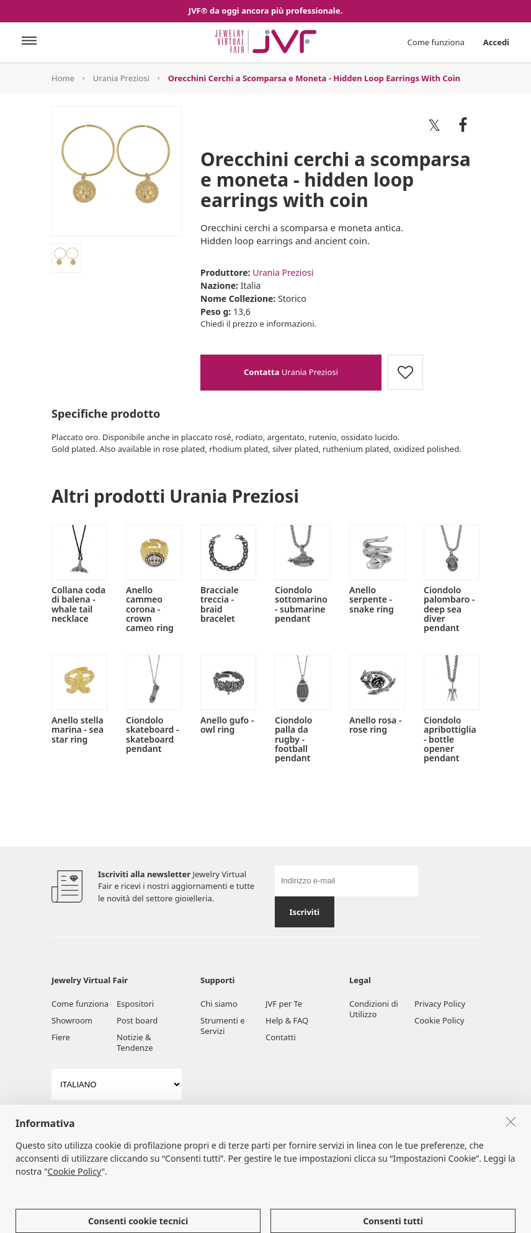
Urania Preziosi (121, 78)
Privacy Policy (439, 1003)
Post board (137, 1020)
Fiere (60, 1037)
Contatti (281, 1037)
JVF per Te (284, 1003)
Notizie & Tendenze (135, 1042)
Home (62, 78)
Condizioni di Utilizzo (373, 1009)
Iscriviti (304, 911)
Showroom (71, 1020)
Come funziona (436, 42)
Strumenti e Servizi (222, 1025)
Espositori (135, 1003)
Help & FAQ (287, 1020)
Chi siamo (219, 1003)
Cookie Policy (439, 1020)
